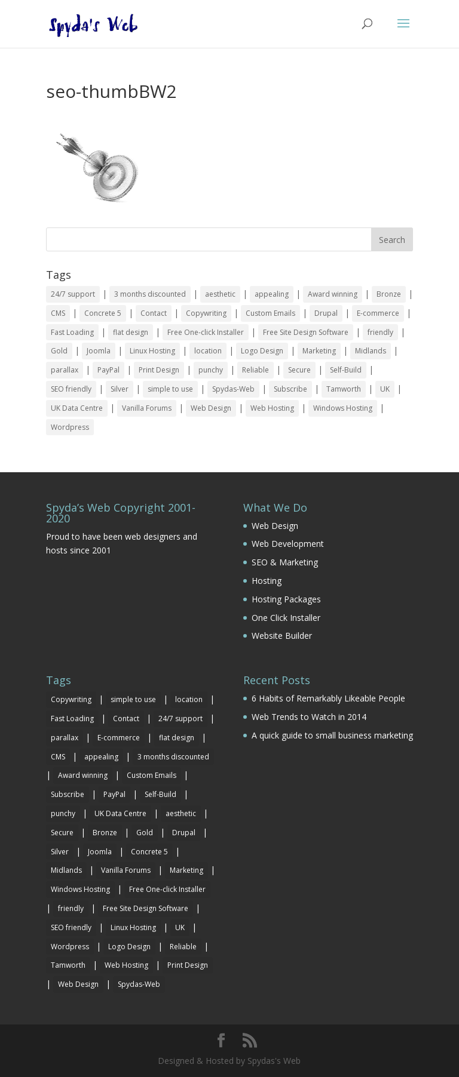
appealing (272, 294)
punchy (210, 370)
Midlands (370, 351)
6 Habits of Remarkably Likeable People (328, 698)
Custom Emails (270, 313)
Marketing (319, 351)
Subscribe (290, 389)
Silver (119, 389)
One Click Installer (286, 617)
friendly (380, 332)
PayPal (108, 370)
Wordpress (70, 427)
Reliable (255, 370)
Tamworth (343, 389)
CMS (58, 313)
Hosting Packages (286, 599)
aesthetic (220, 294)
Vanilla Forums (147, 408)
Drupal (326, 313)
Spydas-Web (233, 389)
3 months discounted (150, 294)
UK (385, 389)
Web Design (211, 408)
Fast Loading (72, 332)
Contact (153, 313)
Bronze (389, 294)
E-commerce (378, 313)
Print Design (159, 370)
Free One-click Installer (205, 332)
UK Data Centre (77, 408)
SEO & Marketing (285, 562)
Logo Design (262, 351)
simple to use (170, 389)
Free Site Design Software (305, 332)
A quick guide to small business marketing (332, 735)
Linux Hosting (152, 351)
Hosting (266, 580)
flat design (130, 332)
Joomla (99, 351)
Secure (299, 370)
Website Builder (282, 635)
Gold (59, 351)
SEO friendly (71, 389)
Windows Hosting (342, 408)
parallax (64, 370)
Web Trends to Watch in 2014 (309, 716)
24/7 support (73, 294)
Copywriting (206, 313)
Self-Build (346, 370)
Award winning (332, 294)
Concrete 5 (102, 313)
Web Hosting (272, 408)
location (208, 351)
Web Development (288, 543)
